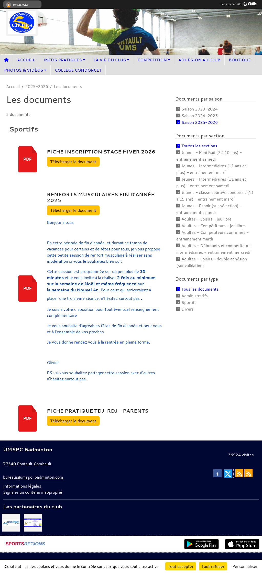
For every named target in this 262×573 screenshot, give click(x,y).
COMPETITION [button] (152, 60)
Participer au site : (238, 4)
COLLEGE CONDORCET (78, 70)
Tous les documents (200, 289)
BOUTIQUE (240, 60)
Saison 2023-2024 (199, 109)
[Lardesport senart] (11, 522)
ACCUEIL (26, 60)
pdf (28, 159)
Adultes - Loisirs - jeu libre (206, 219)
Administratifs (194, 296)
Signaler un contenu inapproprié (32, 492)
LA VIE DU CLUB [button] (109, 60)
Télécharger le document (73, 161)
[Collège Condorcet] (32, 522)
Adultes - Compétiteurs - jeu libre (213, 225)
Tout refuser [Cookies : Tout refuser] (212, 566)
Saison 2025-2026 (199, 122)
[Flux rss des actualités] (239, 473)
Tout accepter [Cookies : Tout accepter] (180, 566)
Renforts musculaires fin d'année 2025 (100, 197)
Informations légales (22, 486)
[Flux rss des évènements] (248, 473)
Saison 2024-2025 (199, 115)
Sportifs (188, 302)
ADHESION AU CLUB (199, 60)
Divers (187, 309)
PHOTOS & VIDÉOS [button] (23, 70)
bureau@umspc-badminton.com (33, 477)
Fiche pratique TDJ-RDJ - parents (97, 410)
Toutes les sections (199, 146)
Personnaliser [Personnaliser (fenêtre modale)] (245, 566)
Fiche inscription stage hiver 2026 (101, 151)
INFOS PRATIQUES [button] (62, 60)
